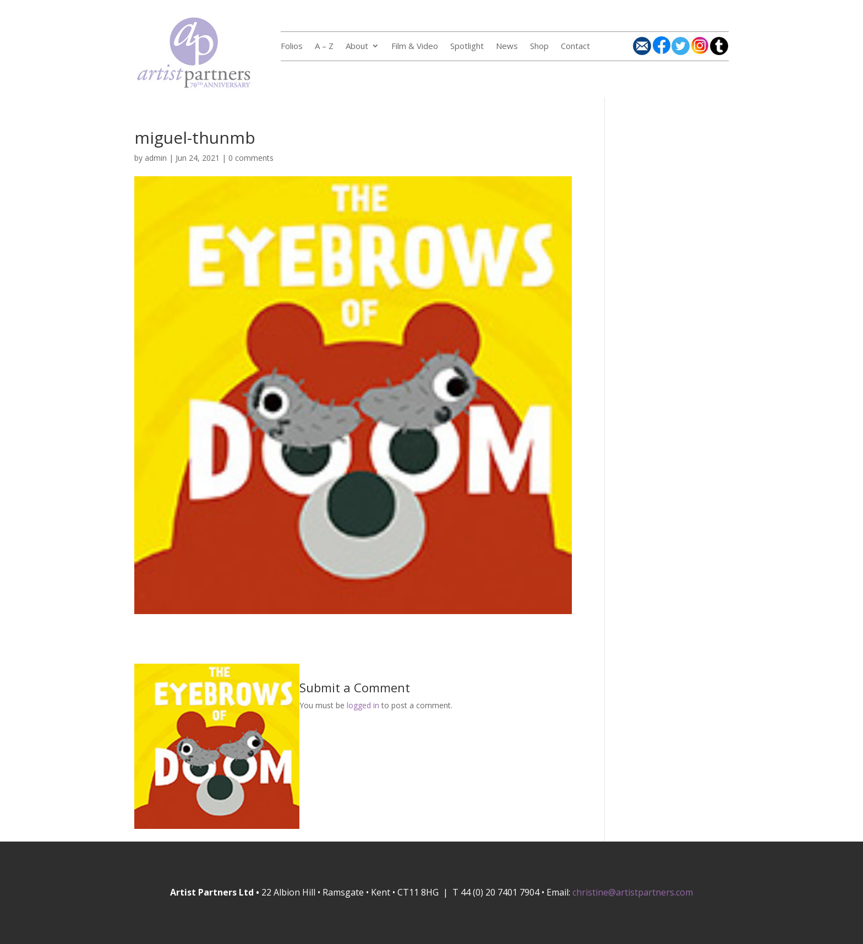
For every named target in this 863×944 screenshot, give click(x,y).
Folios (292, 46)
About (357, 46)
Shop (539, 46)
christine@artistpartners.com (632, 892)
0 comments (251, 158)
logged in (363, 705)
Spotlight (467, 46)
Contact (575, 46)
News (507, 46)
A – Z (324, 46)
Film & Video (414, 46)
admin (156, 158)
